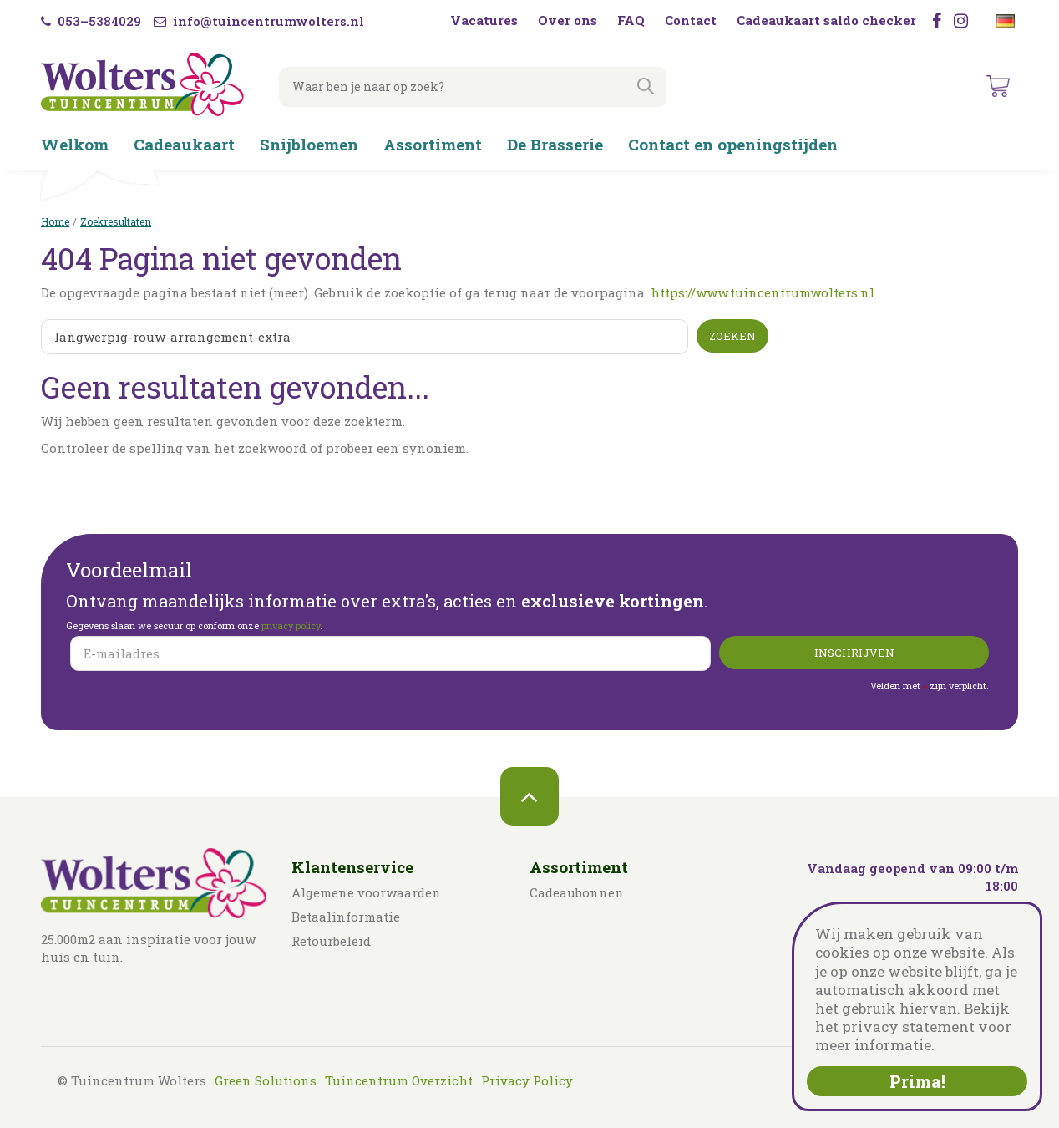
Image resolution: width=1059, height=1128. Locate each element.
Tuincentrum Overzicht (399, 1080)
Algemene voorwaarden (366, 892)
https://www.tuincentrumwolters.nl (762, 292)
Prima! (917, 1081)
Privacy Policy (527, 1080)
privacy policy (290, 625)
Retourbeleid (331, 940)
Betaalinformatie (345, 916)
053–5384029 (91, 21)
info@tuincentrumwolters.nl (259, 21)
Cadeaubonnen (577, 892)
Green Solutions (266, 1080)
